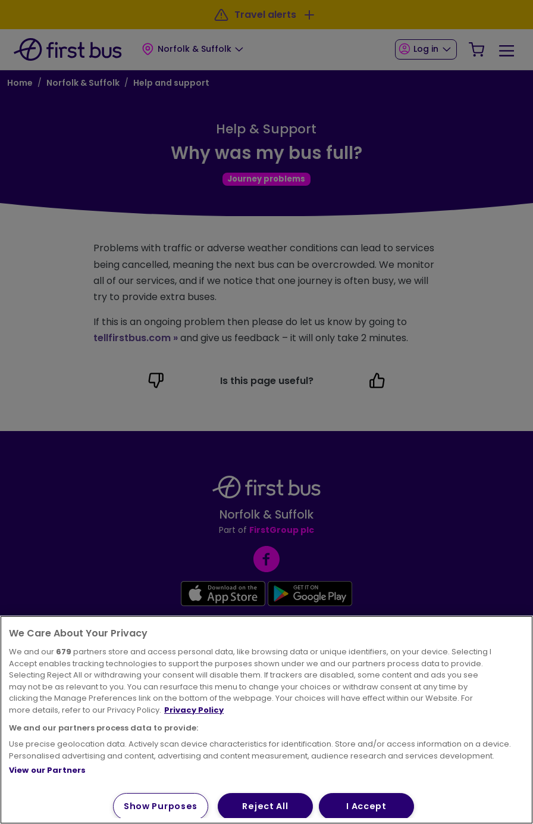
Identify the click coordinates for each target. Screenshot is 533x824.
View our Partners (47, 770)
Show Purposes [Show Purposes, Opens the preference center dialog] (160, 806)
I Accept (366, 806)
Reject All (265, 806)
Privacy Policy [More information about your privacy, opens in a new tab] (194, 710)
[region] (266, 720)
